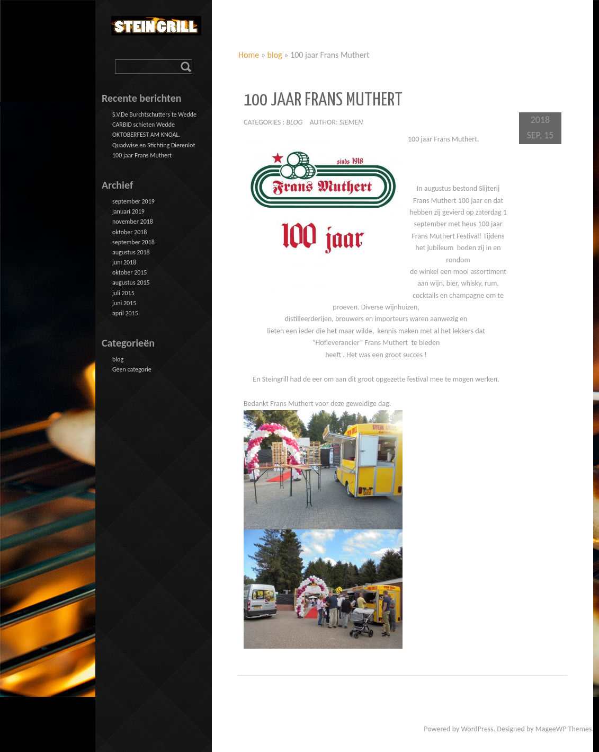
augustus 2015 (131, 282)
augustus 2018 (131, 252)
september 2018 (133, 242)
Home (248, 55)
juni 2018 (124, 262)
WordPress (477, 728)
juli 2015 (123, 293)
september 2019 (133, 201)
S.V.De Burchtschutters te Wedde (154, 114)
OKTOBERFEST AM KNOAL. (146, 134)
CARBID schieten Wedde (143, 124)
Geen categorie (131, 369)
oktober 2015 (129, 272)
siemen (351, 122)
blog (274, 55)
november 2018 (132, 221)
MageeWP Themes (563, 728)
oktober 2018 (129, 232)
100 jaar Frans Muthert (142, 155)
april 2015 (125, 313)
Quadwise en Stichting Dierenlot (153, 145)
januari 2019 (128, 211)
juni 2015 (124, 303)
